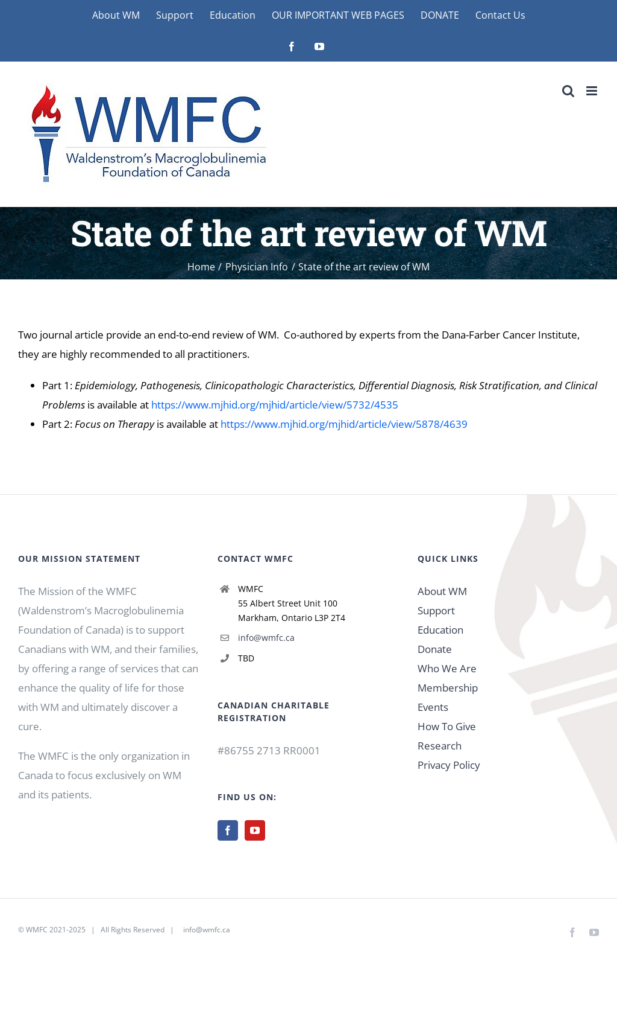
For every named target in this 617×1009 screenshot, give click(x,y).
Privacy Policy (449, 765)
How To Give (447, 726)
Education (440, 630)
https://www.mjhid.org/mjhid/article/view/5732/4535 (274, 405)
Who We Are (447, 668)
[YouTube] (255, 830)
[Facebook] (228, 830)
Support (436, 610)
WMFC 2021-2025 (56, 930)
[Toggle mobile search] (568, 90)
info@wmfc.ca (266, 637)
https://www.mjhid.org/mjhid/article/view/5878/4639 (344, 424)
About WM (442, 591)
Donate (435, 649)
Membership (448, 688)
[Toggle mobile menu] (592, 90)
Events (433, 707)
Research (440, 746)
